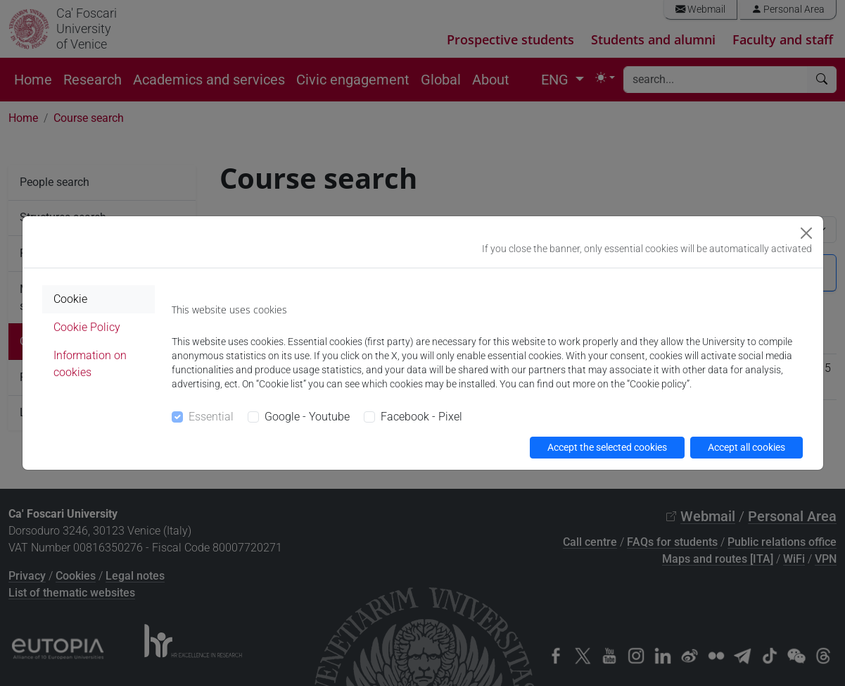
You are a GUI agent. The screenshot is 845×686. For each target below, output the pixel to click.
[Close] (806, 233)
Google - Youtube (307, 416)
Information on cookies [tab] (90, 364)
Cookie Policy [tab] (86, 327)
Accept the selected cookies (607, 447)
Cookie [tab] (70, 299)
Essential (211, 416)
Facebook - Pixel (421, 416)
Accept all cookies (746, 447)
